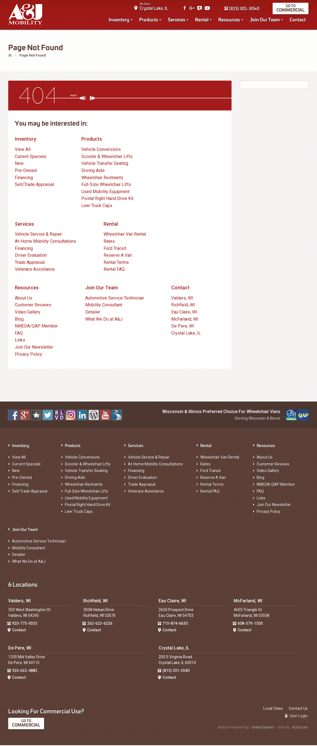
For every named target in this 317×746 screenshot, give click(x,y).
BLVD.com (300, 728)
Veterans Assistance (35, 270)
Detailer (92, 312)
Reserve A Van (118, 256)
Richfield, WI (183, 305)
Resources (229, 19)
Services (176, 19)
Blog (19, 320)
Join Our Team (265, 19)
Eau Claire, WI (184, 312)
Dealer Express (263, 728)
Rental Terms (116, 263)
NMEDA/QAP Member (36, 326)
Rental (202, 19)
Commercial (291, 10)
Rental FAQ (114, 270)
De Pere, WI (182, 326)
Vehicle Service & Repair (38, 235)
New (19, 164)
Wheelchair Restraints (102, 178)
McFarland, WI (184, 320)
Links (20, 340)
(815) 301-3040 (242, 8)
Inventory (119, 19)
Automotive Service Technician (114, 298)
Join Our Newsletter (34, 348)
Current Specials (30, 157)
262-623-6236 (99, 624)
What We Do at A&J (103, 320)
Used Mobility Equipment (105, 192)
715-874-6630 (175, 624)
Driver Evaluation (31, 256)
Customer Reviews (33, 305)
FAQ (19, 334)
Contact (298, 19)
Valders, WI (182, 298)
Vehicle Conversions (101, 150)
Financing (24, 178)
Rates (109, 242)
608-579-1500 (250, 624)
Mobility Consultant (103, 305)
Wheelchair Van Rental (125, 235)
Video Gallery (27, 312)
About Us (23, 298)
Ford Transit (115, 249)
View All (22, 150)
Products (148, 19)
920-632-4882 (24, 671)
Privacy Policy (28, 355)
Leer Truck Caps (96, 206)
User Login (296, 716)
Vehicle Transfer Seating (104, 164)
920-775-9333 (24, 624)
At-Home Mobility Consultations (45, 242)
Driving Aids (93, 171)
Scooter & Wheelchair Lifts (107, 157)
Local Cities (273, 709)
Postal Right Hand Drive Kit (107, 199)
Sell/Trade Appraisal (34, 185)
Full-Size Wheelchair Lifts (106, 185)
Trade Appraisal (30, 263)
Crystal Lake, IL (154, 8)
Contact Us (298, 709)
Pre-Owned (26, 171)
